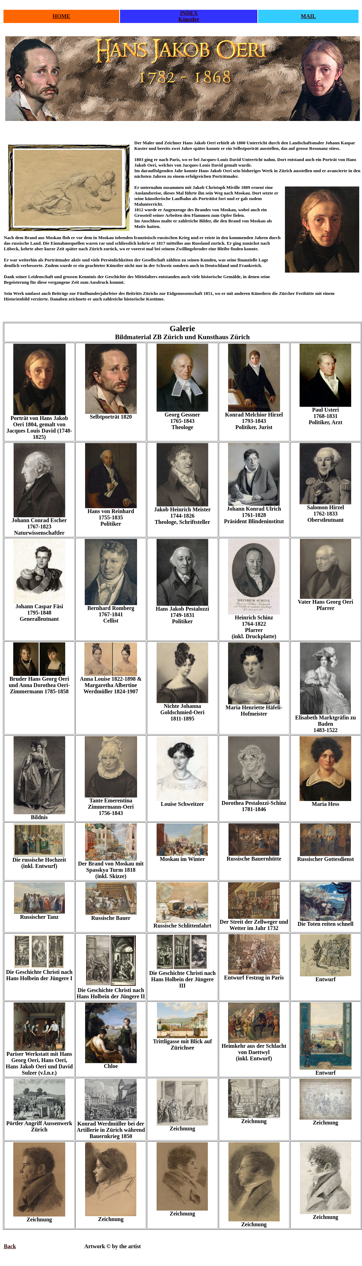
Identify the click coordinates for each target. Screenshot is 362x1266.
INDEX (189, 13)
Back (10, 1246)
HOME (61, 16)
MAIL (308, 16)
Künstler (188, 19)
